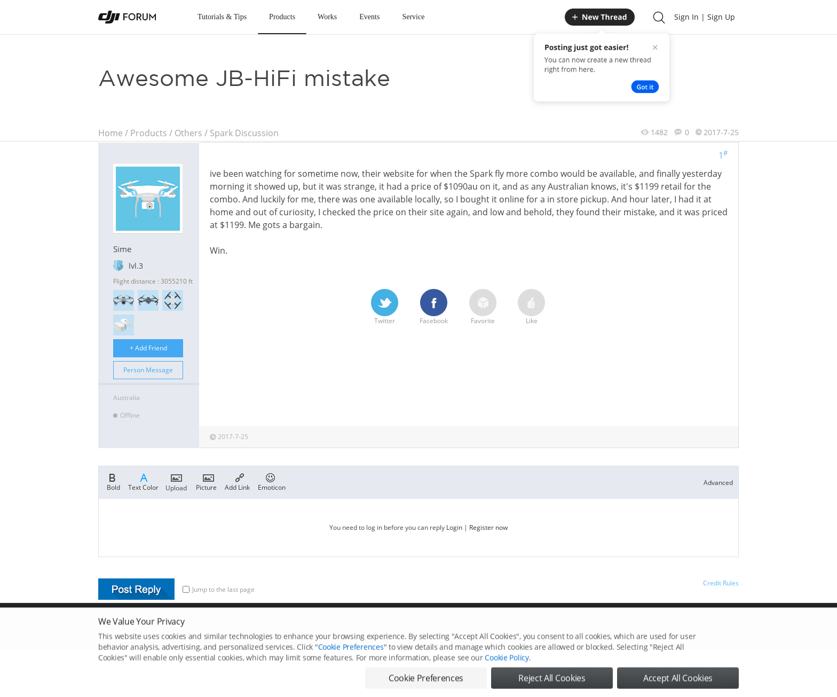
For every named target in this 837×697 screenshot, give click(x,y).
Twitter (384, 307)
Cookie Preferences (351, 656)
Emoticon (272, 481)
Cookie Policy (506, 666)
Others (188, 133)
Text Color (143, 481)
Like (531, 307)
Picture (206, 481)
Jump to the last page (219, 589)
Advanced (718, 482)
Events (369, 17)
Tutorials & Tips (222, 17)
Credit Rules (721, 583)
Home (110, 133)
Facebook (434, 307)
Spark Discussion (244, 133)
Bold (113, 481)
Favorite (482, 307)
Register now (488, 527)
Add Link (237, 481)
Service (413, 17)
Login (454, 527)
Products (282, 17)
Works (327, 17)
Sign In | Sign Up (704, 17)
